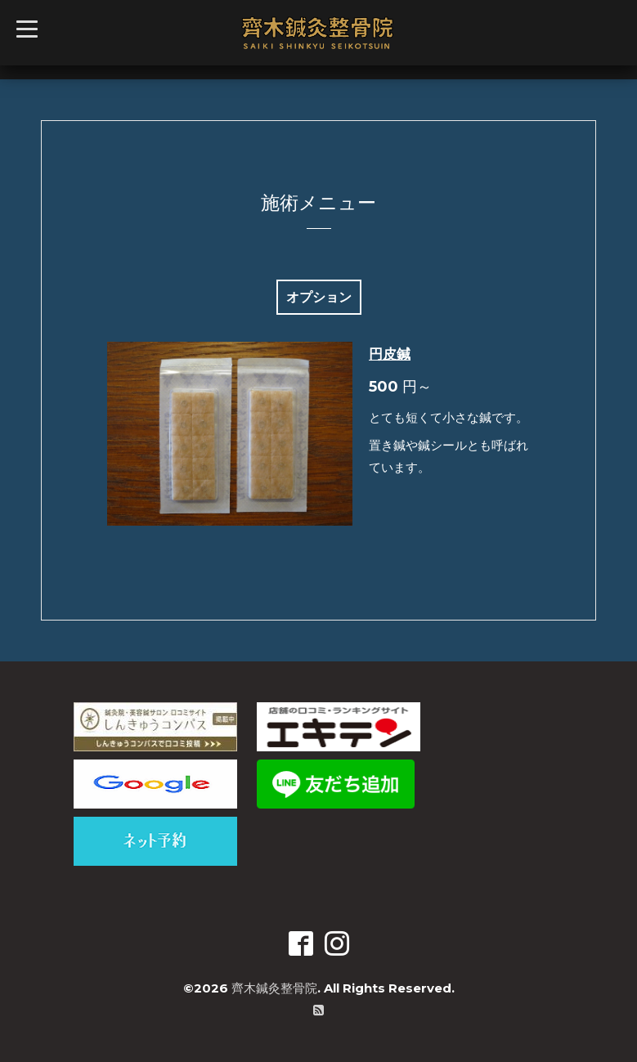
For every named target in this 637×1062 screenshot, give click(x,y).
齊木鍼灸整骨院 (274, 988)
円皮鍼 (389, 354)
